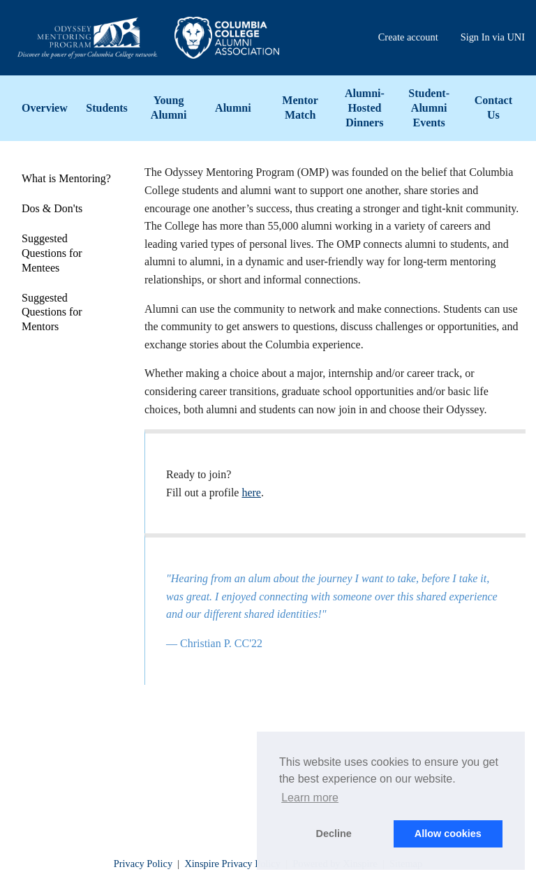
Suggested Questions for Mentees (52, 253)
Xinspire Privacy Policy (232, 863)
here (251, 492)
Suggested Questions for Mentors (52, 312)
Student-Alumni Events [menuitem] (428, 107)
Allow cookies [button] (448, 833)
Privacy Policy (143, 863)
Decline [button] (334, 833)
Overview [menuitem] (45, 108)
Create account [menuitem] (408, 37)
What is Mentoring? (66, 178)
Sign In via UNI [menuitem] (493, 37)
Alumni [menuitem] (233, 108)
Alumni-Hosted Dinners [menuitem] (365, 107)
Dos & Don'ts (52, 208)
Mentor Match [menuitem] (300, 107)
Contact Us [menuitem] (493, 107)
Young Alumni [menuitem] (169, 107)
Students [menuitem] (107, 108)
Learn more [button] (309, 798)
